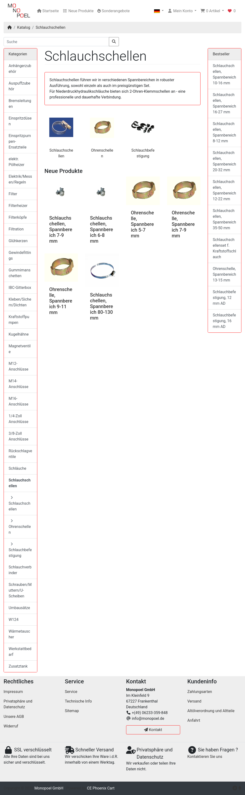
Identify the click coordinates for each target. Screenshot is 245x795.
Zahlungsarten (199, 691)
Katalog (23, 27)
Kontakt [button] (153, 729)
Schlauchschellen (50, 27)
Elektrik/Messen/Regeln (20, 179)
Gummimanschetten (20, 273)
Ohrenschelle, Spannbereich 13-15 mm (224, 274)
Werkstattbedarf (20, 651)
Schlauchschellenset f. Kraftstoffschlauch (224, 248)
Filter (13, 194)
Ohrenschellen (20, 527)
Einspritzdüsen (20, 121)
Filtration (16, 229)
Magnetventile (20, 349)
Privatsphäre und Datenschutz (18, 704)
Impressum (13, 691)
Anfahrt (193, 720)
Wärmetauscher (19, 634)
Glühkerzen (18, 241)
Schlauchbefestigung (20, 550)
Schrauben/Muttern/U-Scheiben (20, 590)
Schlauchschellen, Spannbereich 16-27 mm (224, 103)
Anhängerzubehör (20, 68)
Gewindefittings (20, 255)
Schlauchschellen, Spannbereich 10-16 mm (224, 74)
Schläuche (17, 468)
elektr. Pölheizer (16, 162)
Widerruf (11, 726)
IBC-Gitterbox (20, 287)
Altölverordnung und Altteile (210, 711)
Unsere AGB (14, 716)
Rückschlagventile (20, 454)
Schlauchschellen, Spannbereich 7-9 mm (60, 229)
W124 (13, 619)
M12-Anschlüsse (18, 366)
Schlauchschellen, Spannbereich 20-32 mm (224, 161)
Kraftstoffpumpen (19, 320)
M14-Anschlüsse (18, 384)
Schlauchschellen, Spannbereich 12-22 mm (224, 190)
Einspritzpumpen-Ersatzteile (20, 141)
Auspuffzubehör (19, 86)
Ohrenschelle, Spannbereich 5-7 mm (142, 224)
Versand (194, 701)
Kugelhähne (19, 334)
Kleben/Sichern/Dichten (20, 302)
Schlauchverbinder (20, 570)
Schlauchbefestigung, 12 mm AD (224, 298)
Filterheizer (18, 205)
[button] (159, 11)
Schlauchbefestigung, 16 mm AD (224, 321)
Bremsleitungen (20, 103)
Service (71, 691)
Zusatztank (18, 666)
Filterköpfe (18, 217)
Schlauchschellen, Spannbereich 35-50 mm (224, 219)
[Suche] (56, 41)
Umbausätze (19, 608)
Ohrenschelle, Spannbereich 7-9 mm (183, 224)
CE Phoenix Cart (101, 788)
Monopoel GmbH (48, 788)
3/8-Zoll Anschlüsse (18, 436)
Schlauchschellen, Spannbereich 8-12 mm (224, 132)
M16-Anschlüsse (18, 401)
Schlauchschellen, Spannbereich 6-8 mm (101, 229)
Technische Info (78, 701)
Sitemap (72, 711)
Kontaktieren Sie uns (204, 756)
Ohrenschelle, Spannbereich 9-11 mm (60, 300)
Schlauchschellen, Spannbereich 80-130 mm (101, 306)
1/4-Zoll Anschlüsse (18, 419)
